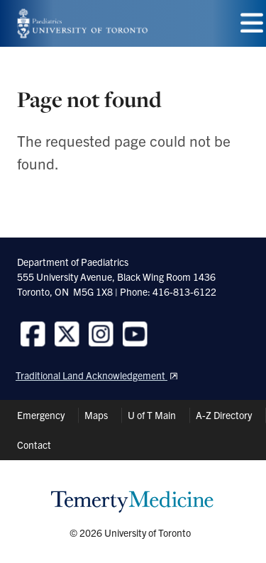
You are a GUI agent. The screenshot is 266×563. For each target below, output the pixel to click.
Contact (34, 444)
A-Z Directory (224, 414)
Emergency (41, 414)
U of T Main (152, 414)
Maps (96, 414)
